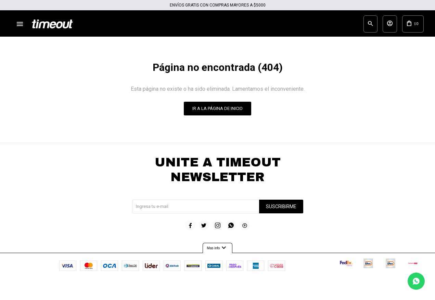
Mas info (217, 253)
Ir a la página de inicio (217, 112)
